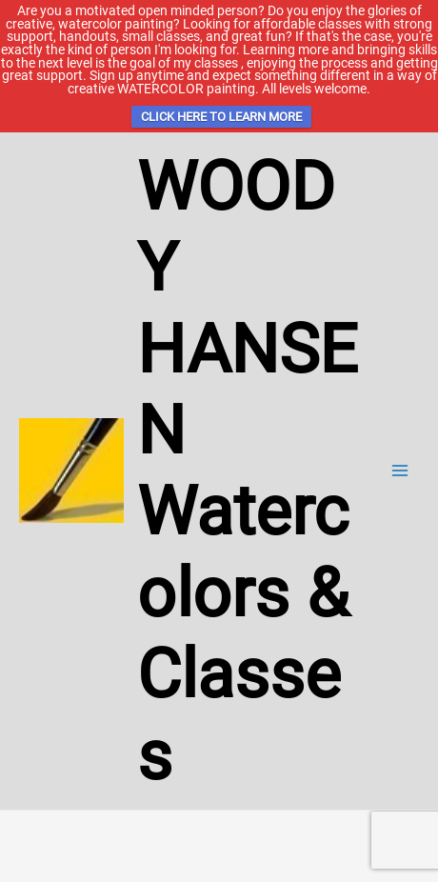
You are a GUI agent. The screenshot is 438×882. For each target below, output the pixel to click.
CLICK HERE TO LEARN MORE (221, 117)
